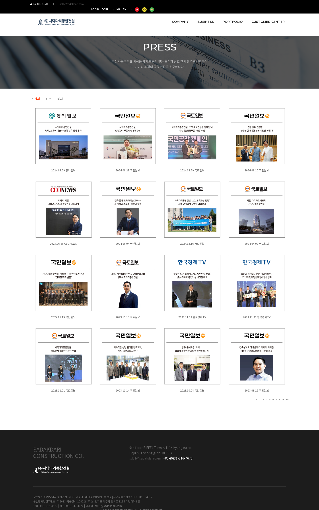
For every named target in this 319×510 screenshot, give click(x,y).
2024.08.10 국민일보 (256, 170)
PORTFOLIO (229, 16)
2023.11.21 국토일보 (63, 390)
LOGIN (225, 4)
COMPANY (177, 16)
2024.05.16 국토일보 (192, 243)
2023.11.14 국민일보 (127, 390)
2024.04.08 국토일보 (256, 243)
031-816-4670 (42, 4)
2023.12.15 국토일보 (127, 317)
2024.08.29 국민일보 (127, 170)
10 (287, 399)
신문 (48, 99)
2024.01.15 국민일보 (63, 317)
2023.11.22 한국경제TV (256, 317)
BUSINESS (202, 16)
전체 (37, 99)
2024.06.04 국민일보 (127, 243)
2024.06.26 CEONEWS (63, 243)
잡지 (60, 99)
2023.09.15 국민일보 (256, 390)
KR (248, 4)
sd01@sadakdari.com (69, 4)
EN (254, 4)
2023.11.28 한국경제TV (192, 317)
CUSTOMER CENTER (264, 16)
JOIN (234, 4)
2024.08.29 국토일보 (192, 170)
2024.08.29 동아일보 (63, 170)
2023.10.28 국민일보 (192, 390)
